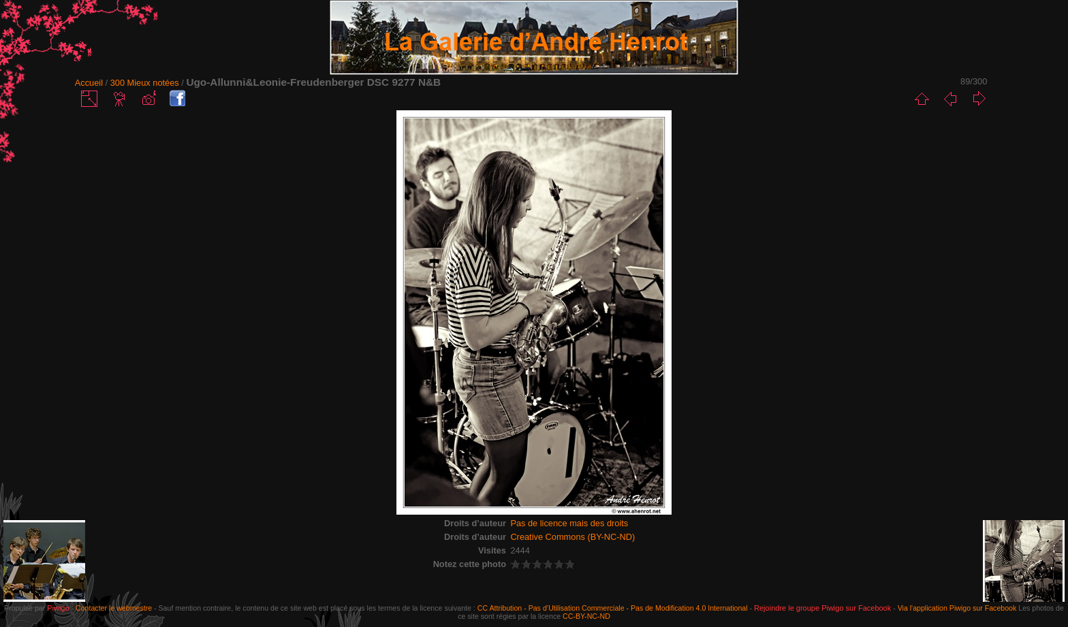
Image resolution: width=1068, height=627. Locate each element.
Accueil (89, 83)
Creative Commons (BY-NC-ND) (572, 537)
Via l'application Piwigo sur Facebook (957, 608)
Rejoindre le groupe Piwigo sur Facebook (822, 608)
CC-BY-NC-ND (586, 616)
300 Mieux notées (144, 83)
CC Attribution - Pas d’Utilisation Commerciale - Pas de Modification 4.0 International (612, 608)
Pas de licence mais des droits (569, 523)
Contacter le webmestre (114, 608)
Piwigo (58, 608)
